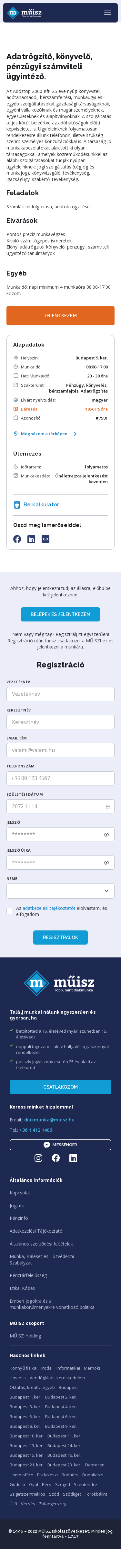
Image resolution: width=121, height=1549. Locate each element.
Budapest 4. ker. (61, 1406)
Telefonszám (20, 766)
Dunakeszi (92, 1475)
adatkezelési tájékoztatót (49, 908)
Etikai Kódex (22, 1288)
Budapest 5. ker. (25, 1416)
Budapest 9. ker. (61, 1426)
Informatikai (68, 1368)
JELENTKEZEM (60, 315)
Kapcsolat (20, 1193)
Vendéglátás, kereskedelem (57, 1378)
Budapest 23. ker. (64, 1465)
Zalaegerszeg (52, 1504)
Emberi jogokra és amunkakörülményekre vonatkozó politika (52, 1304)
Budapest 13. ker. (27, 1445)
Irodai (47, 1368)
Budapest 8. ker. (25, 1426)
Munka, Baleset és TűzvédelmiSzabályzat (42, 1259)
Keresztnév (18, 710)
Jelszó (13, 822)
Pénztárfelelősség (28, 1275)
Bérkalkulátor (36, 505)
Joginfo (17, 1205)
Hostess (18, 1378)
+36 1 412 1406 (35, 1130)
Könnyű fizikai (23, 1368)
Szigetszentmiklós (27, 1494)
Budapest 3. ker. (25, 1406)
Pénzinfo (19, 1218)
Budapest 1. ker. (25, 1397)
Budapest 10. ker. (27, 1436)
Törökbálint (96, 1494)
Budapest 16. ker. (64, 1455)
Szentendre (85, 1484)
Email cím (16, 738)
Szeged (62, 1484)
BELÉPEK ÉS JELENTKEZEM (60, 614)
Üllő (13, 1504)
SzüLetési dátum (24, 794)
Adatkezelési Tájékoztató (36, 1231)
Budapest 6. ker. (61, 1416)
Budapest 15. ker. (27, 1455)
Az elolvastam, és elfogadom (61, 911)
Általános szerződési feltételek (41, 1244)
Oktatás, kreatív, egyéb (32, 1387)
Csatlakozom (60, 1087)
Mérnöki (92, 1368)
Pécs (46, 1484)
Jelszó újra (18, 850)
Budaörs (70, 1475)
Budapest (68, 1387)
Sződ (54, 1494)
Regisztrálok (60, 937)
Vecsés (28, 1504)
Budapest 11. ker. (64, 1436)
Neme (11, 878)
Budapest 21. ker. (27, 1465)
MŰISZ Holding (25, 1336)
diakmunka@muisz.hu (49, 1120)
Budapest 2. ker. (61, 1397)
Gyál (33, 1484)
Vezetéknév (18, 681)
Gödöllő (17, 1484)
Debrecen (95, 1465)
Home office (21, 1475)
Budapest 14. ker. (64, 1445)
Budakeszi (47, 1475)
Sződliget (72, 1494)
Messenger (60, 1145)
